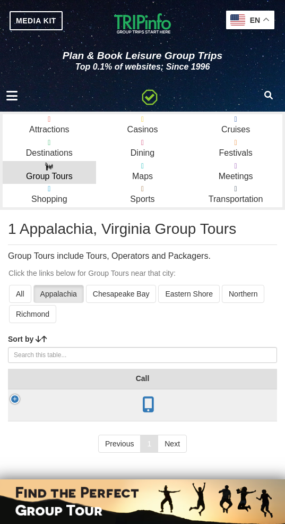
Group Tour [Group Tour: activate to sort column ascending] (59, 383)
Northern (243, 294)
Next (172, 463)
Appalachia (58, 294)
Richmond (32, 314)
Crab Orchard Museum (62, 420)
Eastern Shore (189, 294)
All (20, 294)
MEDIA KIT (36, 20)
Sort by (27, 339)
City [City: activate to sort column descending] (106, 389)
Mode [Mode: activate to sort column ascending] (251, 389)
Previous (119, 463)
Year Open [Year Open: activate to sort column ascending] (150, 383)
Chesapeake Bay (121, 294)
